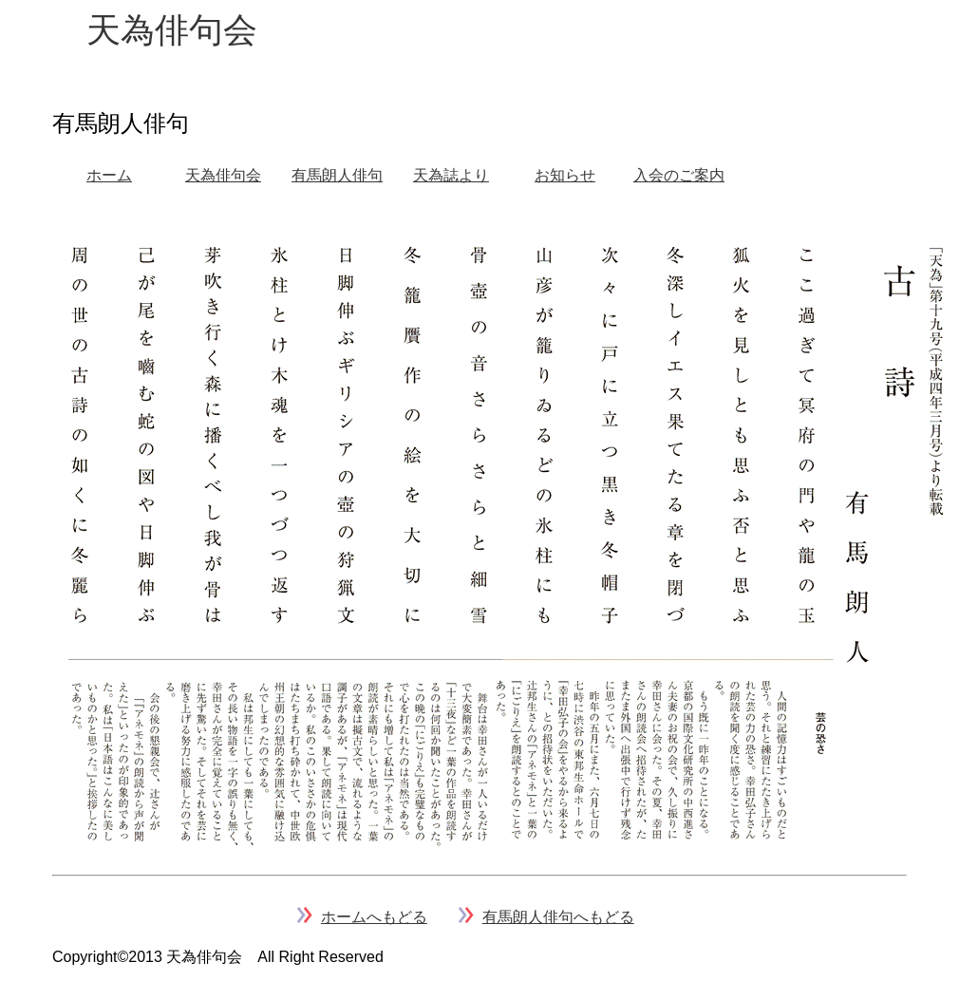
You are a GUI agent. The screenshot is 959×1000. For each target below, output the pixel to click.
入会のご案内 (678, 175)
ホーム (109, 175)
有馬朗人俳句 (337, 175)
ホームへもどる (374, 917)
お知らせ (565, 175)
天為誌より (451, 175)
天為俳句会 (223, 175)
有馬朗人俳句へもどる (558, 917)
